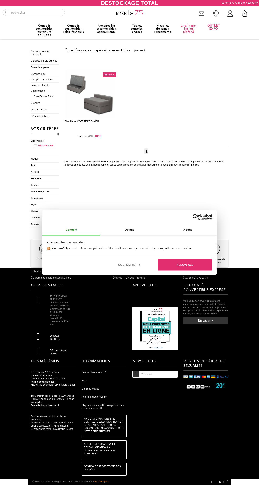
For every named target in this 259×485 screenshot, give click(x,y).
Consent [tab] (71, 229)
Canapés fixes (38, 74)
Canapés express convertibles (40, 53)
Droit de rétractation (136, 277)
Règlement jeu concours (94, 397)
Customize (129, 264)
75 (45, 481)
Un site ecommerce (91, 481)
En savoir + (205, 320)
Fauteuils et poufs (40, 85)
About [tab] (187, 229)
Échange (117, 277)
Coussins (35, 103)
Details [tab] (129, 229)
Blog (84, 380)
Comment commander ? (94, 372)
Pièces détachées (40, 116)
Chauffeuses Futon (43, 96)
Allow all (185, 264)
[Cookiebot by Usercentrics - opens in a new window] (195, 217)
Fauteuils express (40, 67)
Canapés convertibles (42, 79)
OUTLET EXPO (39, 109)
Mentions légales (90, 388)
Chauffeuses (38, 90)
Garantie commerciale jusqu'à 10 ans (51, 277)
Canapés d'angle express (44, 60)
